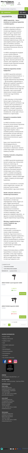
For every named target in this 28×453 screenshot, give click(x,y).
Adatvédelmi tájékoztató (8, 345)
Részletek (23, 293)
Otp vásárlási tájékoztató (8, 357)
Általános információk (8, 338)
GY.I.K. (4, 347)
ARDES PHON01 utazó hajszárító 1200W (12, 282)
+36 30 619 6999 (6, 392)
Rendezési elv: (5, 271)
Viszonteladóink (6, 353)
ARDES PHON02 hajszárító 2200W (10, 306)
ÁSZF (4, 343)
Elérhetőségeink (6, 349)
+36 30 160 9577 (6, 405)
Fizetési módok (6, 336)
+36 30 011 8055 (6, 418)
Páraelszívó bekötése (8, 351)
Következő (23, 324)
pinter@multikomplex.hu (7, 395)
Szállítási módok (6, 341)
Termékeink (5, 355)
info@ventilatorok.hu (7, 421)
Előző (5, 324)
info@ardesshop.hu (6, 408)
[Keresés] (26, 9)
